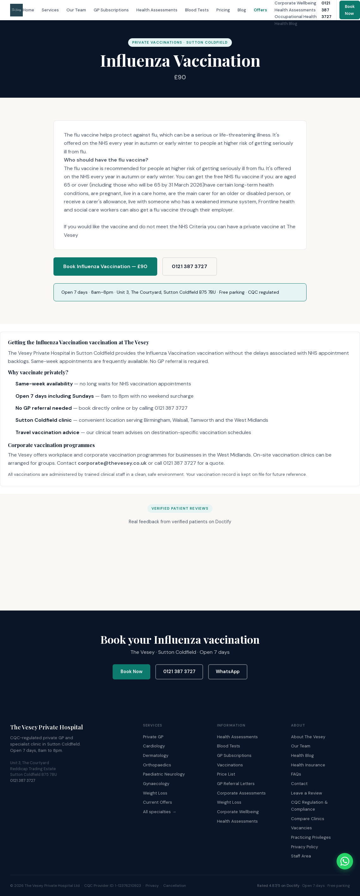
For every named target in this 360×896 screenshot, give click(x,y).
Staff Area (301, 856)
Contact (299, 783)
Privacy (152, 885)
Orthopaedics (157, 765)
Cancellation (174, 885)
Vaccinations (230, 765)
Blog (242, 10)
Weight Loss (155, 793)
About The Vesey (308, 737)
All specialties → (159, 811)
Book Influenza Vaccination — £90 (105, 266)
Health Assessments (156, 10)
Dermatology (155, 755)
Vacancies (301, 828)
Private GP (153, 737)
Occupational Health (296, 16)
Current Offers (157, 802)
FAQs (296, 774)
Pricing (223, 10)
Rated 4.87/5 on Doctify (278, 885)
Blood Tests (197, 10)
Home (28, 10)
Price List (226, 774)
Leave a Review (306, 793)
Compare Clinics (307, 818)
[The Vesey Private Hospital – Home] (16, 10)
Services (50, 10)
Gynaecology (156, 783)
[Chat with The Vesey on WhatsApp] (345, 861)
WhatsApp (227, 671)
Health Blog (286, 23)
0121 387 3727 (189, 266)
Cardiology (154, 746)
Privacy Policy (304, 847)
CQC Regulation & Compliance (309, 806)
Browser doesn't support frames (180, 565)
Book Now (132, 671)
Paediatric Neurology (164, 774)
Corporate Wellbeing (295, 3)
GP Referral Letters (236, 783)
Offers (260, 10)
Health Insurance (308, 765)
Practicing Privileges (311, 837)
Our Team (76, 10)
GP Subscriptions (111, 10)
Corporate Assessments (241, 793)
